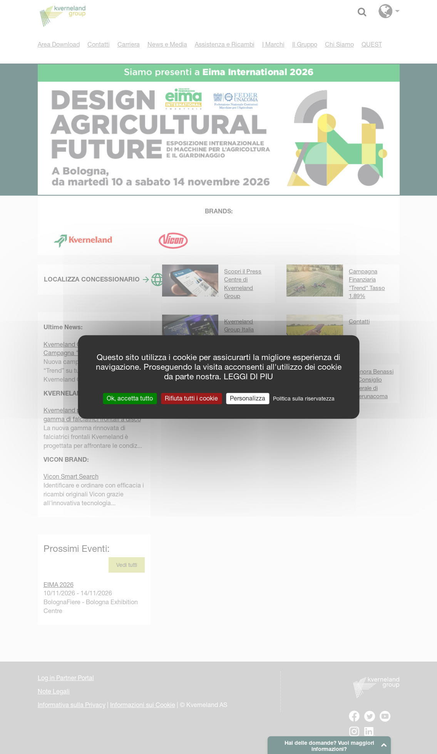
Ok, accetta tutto (130, 398)
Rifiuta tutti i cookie (191, 398)
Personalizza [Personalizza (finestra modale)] (247, 398)
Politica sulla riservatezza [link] (304, 398)
